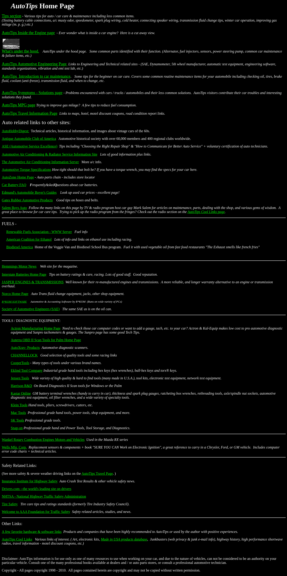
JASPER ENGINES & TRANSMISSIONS (33, 282)
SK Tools (17, 420)
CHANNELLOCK (24, 355)
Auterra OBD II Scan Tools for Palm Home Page (46, 340)
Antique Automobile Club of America (29, 139)
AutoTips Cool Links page (206, 212)
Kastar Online (21, 393)
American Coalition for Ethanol (29, 239)
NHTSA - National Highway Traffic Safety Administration (44, 496)
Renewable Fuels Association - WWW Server (39, 232)
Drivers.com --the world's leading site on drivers (36, 489)
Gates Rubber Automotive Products (27, 200)
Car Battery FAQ (14, 185)
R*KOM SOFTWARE (14, 301)
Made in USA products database (124, 539)
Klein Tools (19, 405)
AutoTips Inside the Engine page (28, 33)
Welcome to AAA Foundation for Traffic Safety (36, 512)
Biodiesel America (19, 247)
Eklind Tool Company (27, 370)
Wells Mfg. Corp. (14, 447)
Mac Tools (18, 413)
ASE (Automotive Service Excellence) (29, 146)
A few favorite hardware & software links (32, 532)
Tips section (11, 16)
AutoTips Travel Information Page (29, 113)
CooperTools (20, 363)
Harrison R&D (21, 386)
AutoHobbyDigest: (15, 131)
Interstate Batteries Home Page (24, 274)
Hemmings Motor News (19, 266)
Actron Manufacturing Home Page (36, 328)
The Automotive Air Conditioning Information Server (40, 162)
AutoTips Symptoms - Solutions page (32, 92)
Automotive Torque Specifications (26, 169)
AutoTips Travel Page (97, 473)
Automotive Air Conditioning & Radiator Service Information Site (49, 154)
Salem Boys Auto (14, 208)
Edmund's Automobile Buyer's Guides (29, 192)
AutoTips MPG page (18, 105)
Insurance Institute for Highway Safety (30, 481)
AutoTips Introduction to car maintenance (36, 76)
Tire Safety (10, 504)
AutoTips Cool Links (17, 539)
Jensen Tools (20, 378)
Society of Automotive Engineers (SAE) (31, 309)
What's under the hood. (20, 51)
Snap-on (17, 428)
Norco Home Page (15, 294)
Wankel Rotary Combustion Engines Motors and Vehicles (43, 440)
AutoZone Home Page (18, 177)
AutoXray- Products (25, 348)
